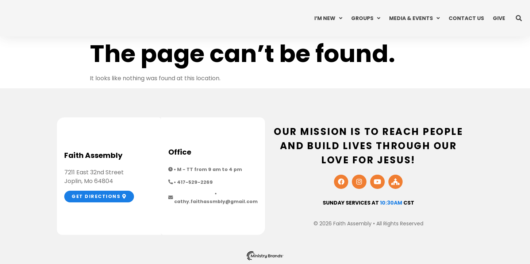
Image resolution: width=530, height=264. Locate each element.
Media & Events (414, 18)
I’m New (328, 18)
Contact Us (466, 18)
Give (499, 18)
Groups (365, 18)
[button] (519, 18)
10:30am (391, 202)
